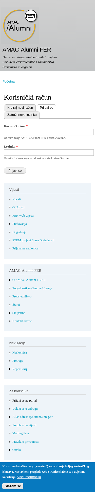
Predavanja (19, 224)
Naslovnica (19, 352)
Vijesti (16, 199)
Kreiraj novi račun (20, 107)
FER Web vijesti (23, 215)
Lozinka (11, 146)
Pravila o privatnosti (25, 441)
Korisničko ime (16, 126)
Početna (9, 81)
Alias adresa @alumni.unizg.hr (32, 417)
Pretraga (17, 360)
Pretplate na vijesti (24, 425)
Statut (16, 304)
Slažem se (13, 488)
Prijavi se (45, 107)
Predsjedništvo (21, 296)
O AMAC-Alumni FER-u (29, 280)
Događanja (19, 232)
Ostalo (16, 450)
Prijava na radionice (25, 248)
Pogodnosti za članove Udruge (32, 288)
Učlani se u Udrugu (25, 408)
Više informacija (29, 479)
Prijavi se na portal (24, 400)
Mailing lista (20, 433)
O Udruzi (18, 207)
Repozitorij (19, 369)
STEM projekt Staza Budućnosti (33, 240)
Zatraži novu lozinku (22, 115)
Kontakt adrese (22, 321)
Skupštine (18, 313)
